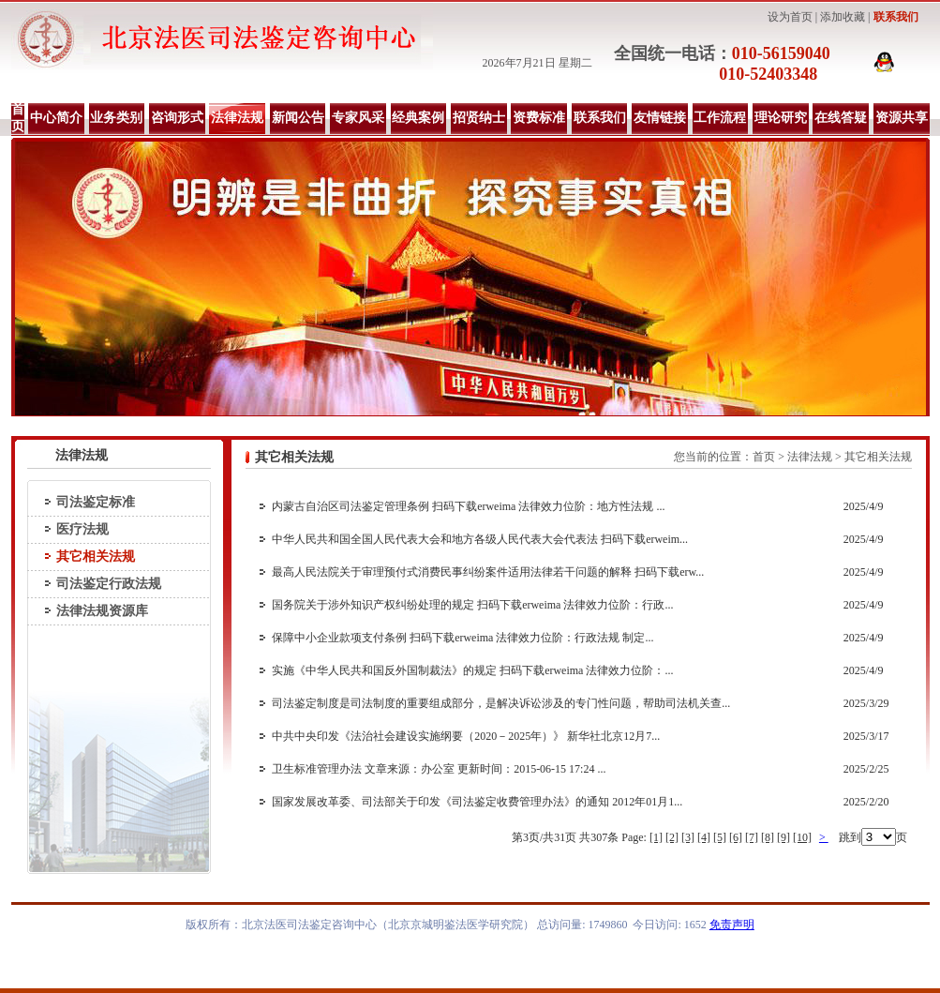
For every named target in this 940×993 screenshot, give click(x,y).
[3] (687, 837)
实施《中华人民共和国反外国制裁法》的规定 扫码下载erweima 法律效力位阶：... (472, 670)
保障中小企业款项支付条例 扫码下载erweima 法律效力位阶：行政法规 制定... (462, 637)
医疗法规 (82, 529)
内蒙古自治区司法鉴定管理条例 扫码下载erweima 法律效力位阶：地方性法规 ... (468, 506)
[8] (767, 837)
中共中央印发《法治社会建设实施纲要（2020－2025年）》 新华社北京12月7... (466, 736)
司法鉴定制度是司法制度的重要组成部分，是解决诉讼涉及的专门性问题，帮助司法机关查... (501, 703)
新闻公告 (298, 118)
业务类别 (116, 118)
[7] (751, 837)
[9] (783, 837)
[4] (703, 837)
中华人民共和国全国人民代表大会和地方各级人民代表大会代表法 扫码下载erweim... (480, 539)
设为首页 (790, 16)
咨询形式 (177, 118)
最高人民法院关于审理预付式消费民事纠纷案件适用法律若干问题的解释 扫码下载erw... (488, 572)
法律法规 (237, 118)
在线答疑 (840, 118)
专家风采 (358, 118)
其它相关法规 (95, 556)
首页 (17, 117)
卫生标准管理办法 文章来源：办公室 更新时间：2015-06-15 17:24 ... (438, 768)
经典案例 (418, 118)
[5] (719, 837)
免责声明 (731, 924)
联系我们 (895, 16)
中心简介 (56, 118)
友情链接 (660, 118)
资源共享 (901, 118)
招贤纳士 (479, 118)
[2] (672, 837)
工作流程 (720, 118)
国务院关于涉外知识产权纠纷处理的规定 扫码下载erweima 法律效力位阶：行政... (472, 604)
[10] (802, 837)
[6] (735, 837)
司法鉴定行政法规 (108, 584)
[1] (656, 837)
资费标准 (539, 118)
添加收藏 (842, 16)
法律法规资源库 (102, 611)
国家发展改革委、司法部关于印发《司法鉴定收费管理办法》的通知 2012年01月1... (477, 801)
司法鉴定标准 (95, 502)
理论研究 (780, 118)
